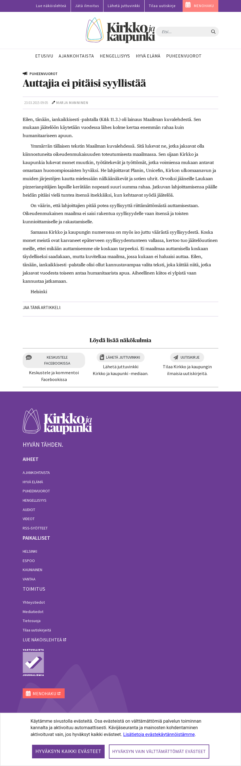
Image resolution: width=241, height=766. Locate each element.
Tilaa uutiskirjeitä (37, 630)
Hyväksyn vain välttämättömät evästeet (159, 751)
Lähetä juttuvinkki (124, 5)
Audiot (29, 509)
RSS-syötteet (35, 528)
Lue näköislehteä (51, 5)
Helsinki (30, 551)
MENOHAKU (204, 5)
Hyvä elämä (33, 481)
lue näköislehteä (42, 639)
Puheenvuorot (36, 490)
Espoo (29, 560)
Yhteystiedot (34, 602)
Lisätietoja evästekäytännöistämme (159, 734)
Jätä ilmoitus (87, 5)
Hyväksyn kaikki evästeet (68, 751)
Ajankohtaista (36, 472)
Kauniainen (32, 569)
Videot (29, 518)
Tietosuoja (32, 620)
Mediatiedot (33, 611)
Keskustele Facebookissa (57, 360)
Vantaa (29, 579)
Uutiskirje (190, 357)
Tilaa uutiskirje (162, 5)
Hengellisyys (34, 500)
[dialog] (120, 739)
